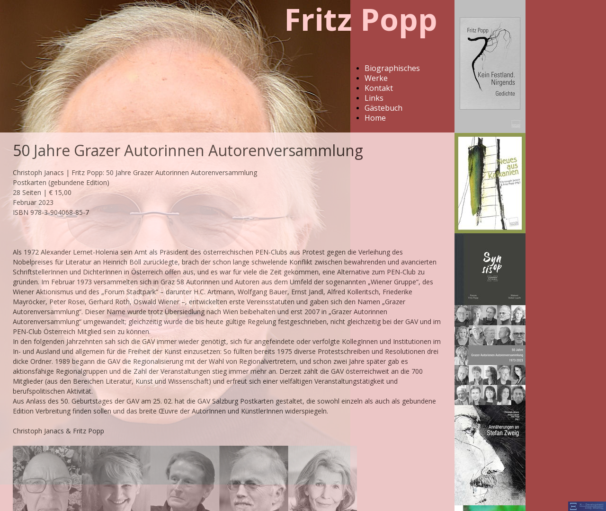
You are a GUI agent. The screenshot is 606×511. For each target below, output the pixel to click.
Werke (376, 78)
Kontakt (379, 88)
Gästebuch (383, 108)
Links (374, 98)
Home (375, 118)
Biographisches (392, 68)
